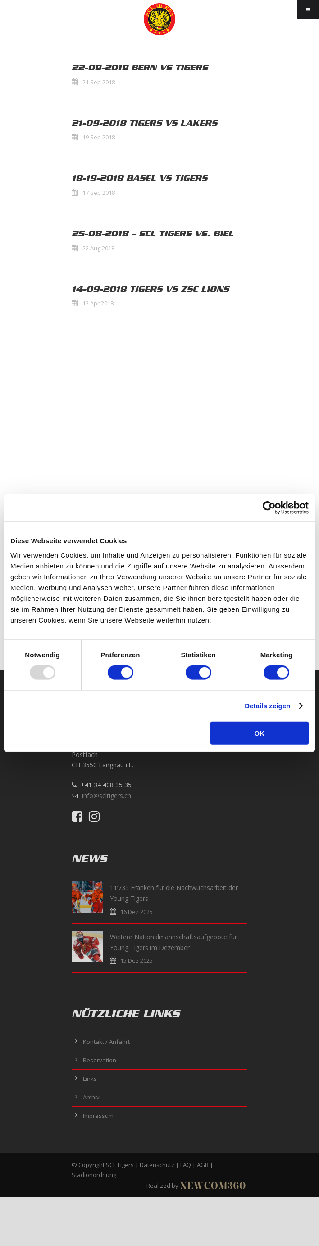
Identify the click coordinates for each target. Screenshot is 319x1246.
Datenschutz (157, 1165)
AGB (203, 1165)
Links (90, 1079)
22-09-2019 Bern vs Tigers (140, 68)
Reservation (99, 1060)
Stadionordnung (94, 1175)
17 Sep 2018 (98, 193)
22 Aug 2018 (98, 248)
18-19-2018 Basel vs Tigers (139, 178)
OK (260, 733)
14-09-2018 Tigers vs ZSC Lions (150, 289)
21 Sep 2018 (98, 82)
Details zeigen (267, 706)
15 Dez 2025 (136, 960)
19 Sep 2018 (98, 137)
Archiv (91, 1097)
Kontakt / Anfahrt (106, 1042)
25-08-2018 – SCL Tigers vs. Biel (152, 234)
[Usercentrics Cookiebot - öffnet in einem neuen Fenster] (269, 508)
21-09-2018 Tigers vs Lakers (144, 123)
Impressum (98, 1116)
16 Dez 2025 (136, 912)
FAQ (185, 1165)
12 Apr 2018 (98, 303)
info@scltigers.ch (106, 795)
